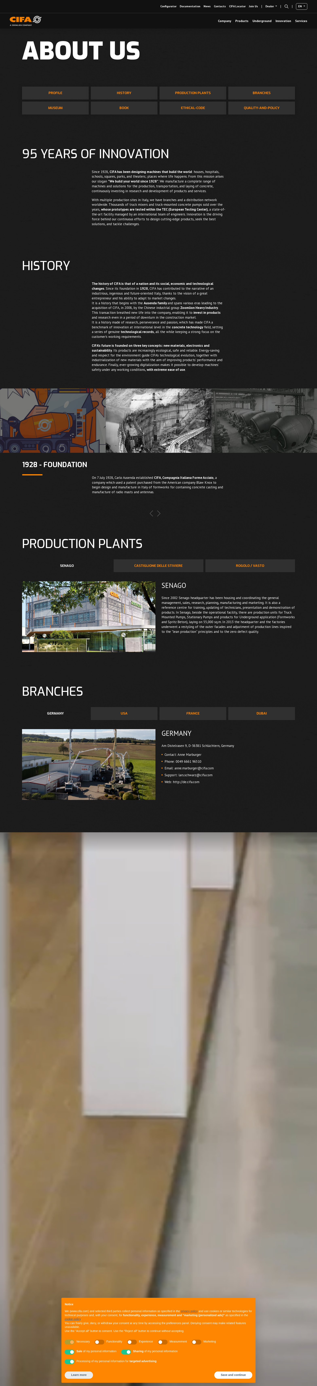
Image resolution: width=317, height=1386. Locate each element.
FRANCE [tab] (193, 713)
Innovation (283, 21)
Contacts (220, 6)
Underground (262, 21)
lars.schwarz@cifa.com (195, 775)
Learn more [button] (79, 1374)
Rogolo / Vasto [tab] (250, 565)
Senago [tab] (67, 565)
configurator (168, 6)
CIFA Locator (237, 6)
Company (224, 21)
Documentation (190, 6)
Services (301, 21)
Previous (151, 513)
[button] (286, 6)
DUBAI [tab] (262, 713)
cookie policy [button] (73, 1319)
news (207, 6)
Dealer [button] (270, 6)
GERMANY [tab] (55, 713)
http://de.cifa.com (186, 782)
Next (159, 513)
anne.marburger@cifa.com (194, 768)
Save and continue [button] (233, 1374)
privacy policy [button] (189, 1311)
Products (241, 21)
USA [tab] (124, 713)
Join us (253, 6)
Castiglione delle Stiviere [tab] (158, 565)
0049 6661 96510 (188, 761)
